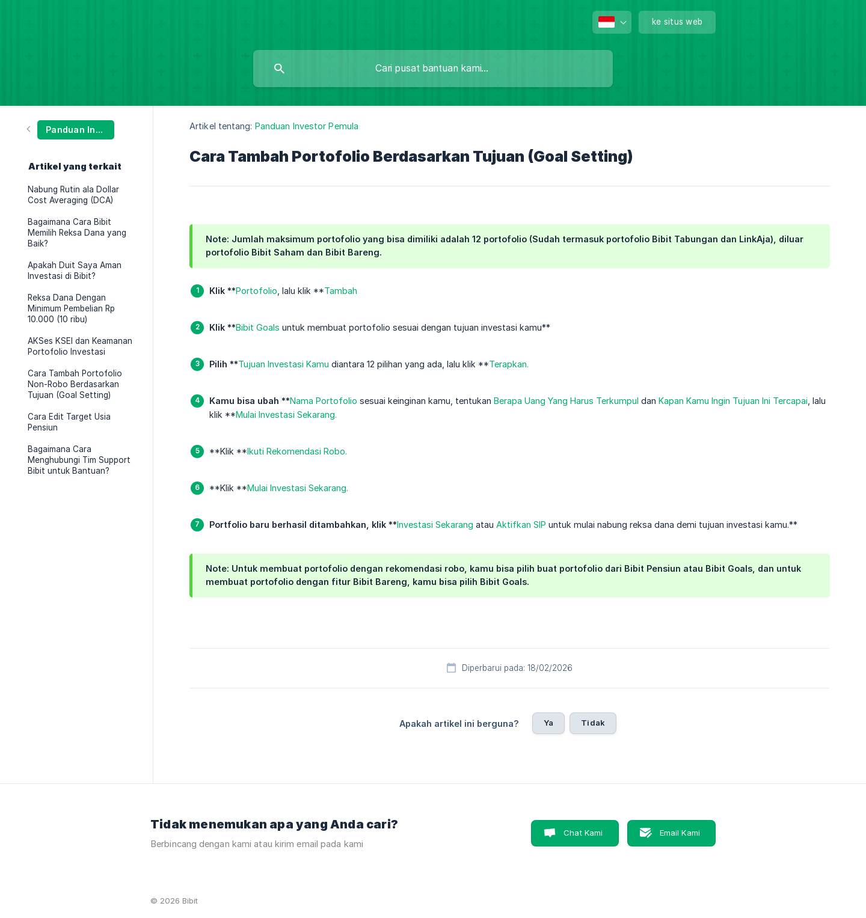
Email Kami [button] (680, 832)
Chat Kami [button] (583, 832)
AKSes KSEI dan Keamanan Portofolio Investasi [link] (80, 346)
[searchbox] (433, 68)
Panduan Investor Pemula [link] (306, 126)
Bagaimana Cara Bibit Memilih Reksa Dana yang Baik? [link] (77, 232)
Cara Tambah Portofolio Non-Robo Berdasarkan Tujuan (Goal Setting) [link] (75, 384)
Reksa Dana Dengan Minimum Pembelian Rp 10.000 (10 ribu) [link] (71, 308)
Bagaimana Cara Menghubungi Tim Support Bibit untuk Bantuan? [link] (79, 460)
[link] (71, 129)
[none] (611, 22)
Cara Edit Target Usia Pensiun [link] (69, 422)
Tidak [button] (593, 722)
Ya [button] (548, 722)
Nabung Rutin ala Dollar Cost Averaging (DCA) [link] (73, 195)
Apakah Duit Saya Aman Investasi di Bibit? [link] (74, 270)
